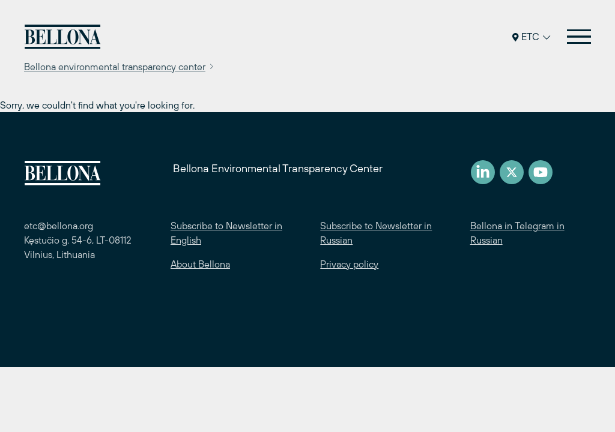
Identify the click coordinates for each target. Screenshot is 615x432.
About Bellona (200, 264)
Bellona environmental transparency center (114, 66)
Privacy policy (349, 264)
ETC (531, 36)
